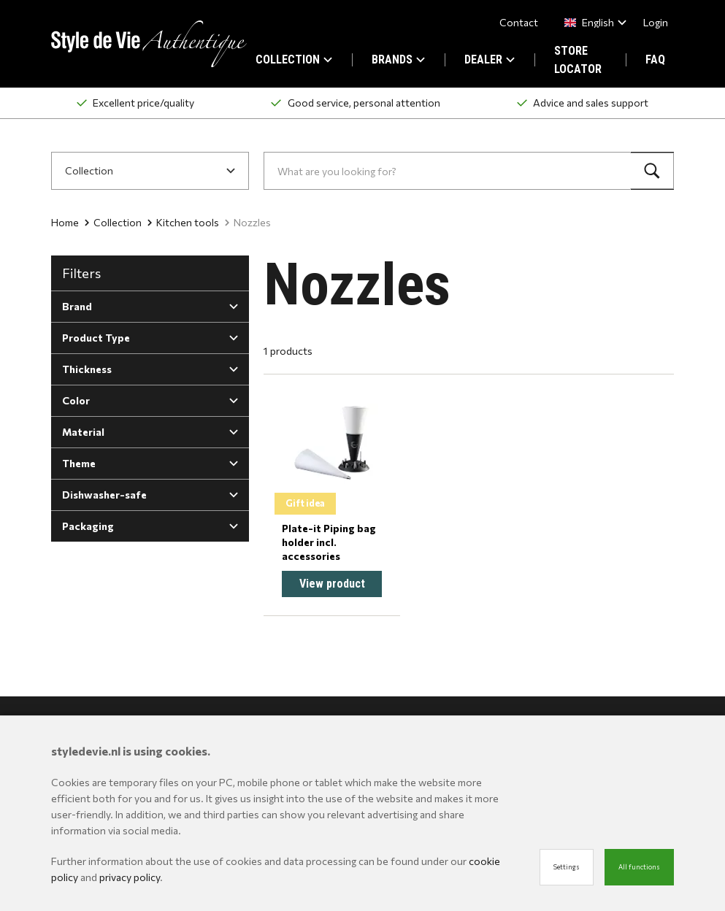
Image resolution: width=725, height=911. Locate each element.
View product (332, 584)
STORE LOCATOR (578, 60)
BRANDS (398, 59)
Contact (518, 22)
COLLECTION (294, 59)
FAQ (655, 59)
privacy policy (129, 877)
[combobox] (592, 22)
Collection (113, 222)
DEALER (489, 59)
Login (655, 22)
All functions (639, 867)
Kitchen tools (183, 222)
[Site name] (149, 43)
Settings (566, 867)
